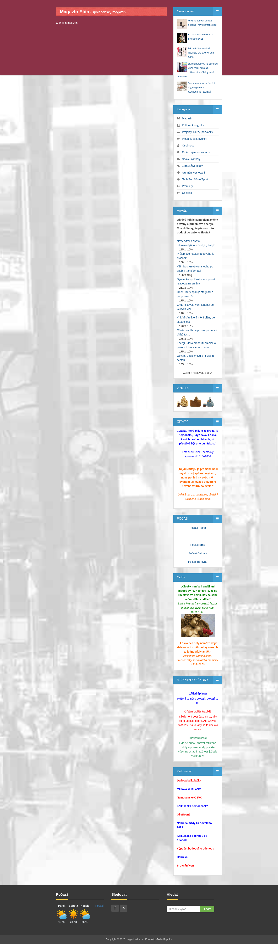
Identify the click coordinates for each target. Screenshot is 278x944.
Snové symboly (191, 159)
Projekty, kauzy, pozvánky (197, 132)
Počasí (99, 905)
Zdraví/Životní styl (192, 165)
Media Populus (164, 939)
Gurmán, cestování (193, 172)
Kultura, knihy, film (193, 125)
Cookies (187, 192)
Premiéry (187, 186)
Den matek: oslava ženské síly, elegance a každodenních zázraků (201, 87)
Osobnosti (188, 145)
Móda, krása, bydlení (194, 138)
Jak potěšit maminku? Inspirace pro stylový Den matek (201, 52)
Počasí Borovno (197, 561)
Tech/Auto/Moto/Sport (195, 179)
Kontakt (149, 939)
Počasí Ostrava (197, 553)
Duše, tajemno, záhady (196, 152)
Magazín (187, 118)
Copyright (111, 939)
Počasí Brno (197, 544)
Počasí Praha (198, 527)
